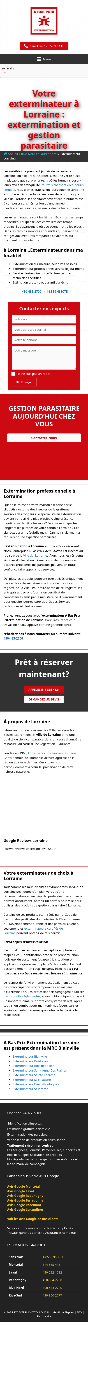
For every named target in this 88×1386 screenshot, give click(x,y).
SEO (79, 1312)
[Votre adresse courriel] (44, 329)
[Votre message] (44, 358)
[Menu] (44, 59)
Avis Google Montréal (23, 1186)
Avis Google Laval (20, 1191)
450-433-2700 (13, 638)
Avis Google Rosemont (24, 1205)
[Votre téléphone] (44, 340)
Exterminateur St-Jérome (30, 1089)
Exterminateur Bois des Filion (34, 1066)
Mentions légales (63, 1312)
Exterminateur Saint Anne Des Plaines (40, 1070)
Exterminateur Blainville (30, 1056)
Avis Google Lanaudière (25, 1210)
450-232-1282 (52, 1272)
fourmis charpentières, (57, 185)
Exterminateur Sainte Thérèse (34, 1075)
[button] (24, 382)
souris (79, 185)
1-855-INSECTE (53, 1257)
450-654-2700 (52, 1280)
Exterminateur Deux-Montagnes (36, 1084)
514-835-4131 (52, 1264)
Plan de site (44, 1316)
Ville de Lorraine (35, 555)
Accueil (11, 154)
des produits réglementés (22, 996)
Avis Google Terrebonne (25, 1200)
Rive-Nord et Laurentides (39, 154)
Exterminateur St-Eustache (32, 1080)
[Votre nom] (44, 319)
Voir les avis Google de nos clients (32, 1219)
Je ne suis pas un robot (31, 374)
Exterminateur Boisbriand (31, 1061)
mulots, (10, 190)
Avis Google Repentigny (25, 1196)
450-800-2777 (52, 1295)
